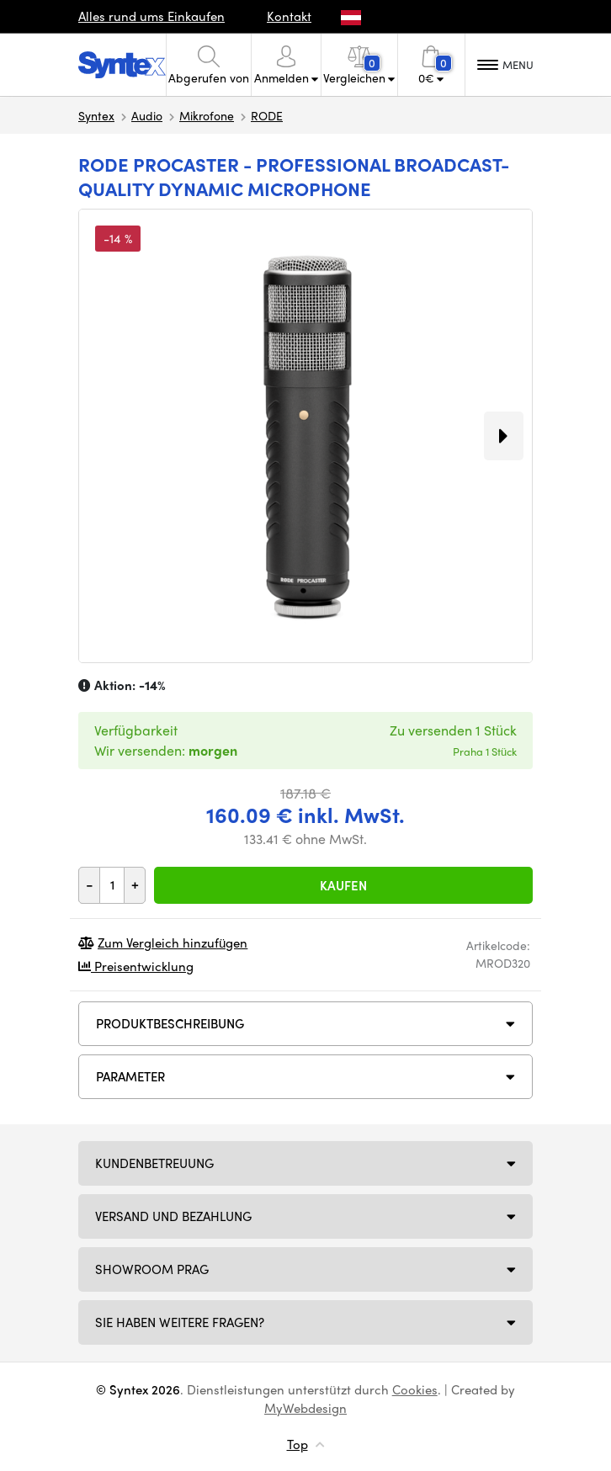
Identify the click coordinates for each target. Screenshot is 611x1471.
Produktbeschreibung (170, 1023)
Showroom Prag (152, 1269)
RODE (267, 115)
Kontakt (289, 16)
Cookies (415, 1389)
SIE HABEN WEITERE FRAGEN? (179, 1322)
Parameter (130, 1076)
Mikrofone (206, 115)
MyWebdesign (305, 1408)
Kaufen (343, 885)
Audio (146, 115)
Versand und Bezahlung (173, 1216)
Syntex (96, 115)
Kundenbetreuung (154, 1163)
